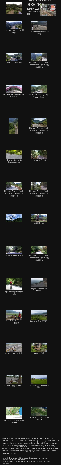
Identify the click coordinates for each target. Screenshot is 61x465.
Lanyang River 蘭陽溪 (39, 316)
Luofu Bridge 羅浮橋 (14, 58)
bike (10, 458)
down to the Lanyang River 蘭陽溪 (14, 317)
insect (31, 458)
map (35, 458)
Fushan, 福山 (22, 461)
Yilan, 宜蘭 (46, 461)
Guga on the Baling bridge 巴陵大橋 (13, 91)
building (20, 458)
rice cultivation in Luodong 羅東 (38, 381)
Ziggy (23, 459)
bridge (15, 458)
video (46, 458)
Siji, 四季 (39, 461)
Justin (14, 459)
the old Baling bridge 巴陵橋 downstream (39, 91)
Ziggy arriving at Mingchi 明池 (13, 286)
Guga (9, 459)
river (39, 458)
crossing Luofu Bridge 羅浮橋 (39, 28)
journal (30, 9)
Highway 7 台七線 (39, 155)
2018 (37, 9)
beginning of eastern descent (39, 285)
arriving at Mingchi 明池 (14, 251)
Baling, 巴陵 (13, 461)
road (42, 458)
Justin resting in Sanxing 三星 (13, 381)
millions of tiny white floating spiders (14, 156)
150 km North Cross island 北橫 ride (13, 415)
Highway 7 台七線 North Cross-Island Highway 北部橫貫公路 (39, 60)
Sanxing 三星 (39, 348)
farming (26, 458)
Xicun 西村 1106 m (39, 219)
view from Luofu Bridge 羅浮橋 (14, 27)
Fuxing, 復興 (31, 461)
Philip (18, 459)
